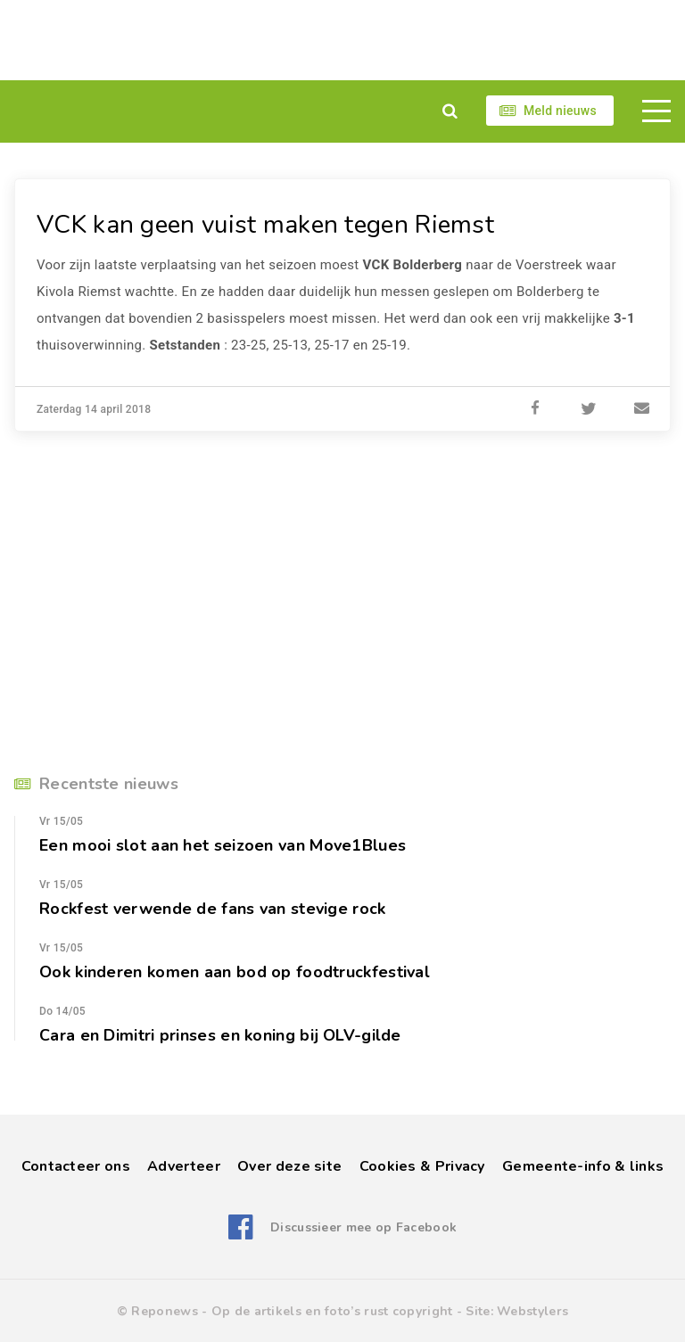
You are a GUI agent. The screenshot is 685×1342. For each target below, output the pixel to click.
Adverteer (183, 1166)
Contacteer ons (75, 1166)
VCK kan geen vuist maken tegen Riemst (265, 225)
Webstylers (532, 1311)
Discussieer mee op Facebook (363, 1227)
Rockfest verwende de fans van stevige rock (212, 908)
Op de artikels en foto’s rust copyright (332, 1311)
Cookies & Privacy (422, 1166)
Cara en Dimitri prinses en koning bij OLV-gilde (220, 1035)
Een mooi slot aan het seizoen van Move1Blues (222, 845)
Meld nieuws (560, 110)
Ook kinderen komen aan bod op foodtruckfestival (234, 972)
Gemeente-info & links (583, 1166)
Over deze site (289, 1166)
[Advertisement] (342, 40)
